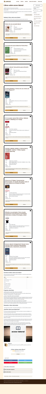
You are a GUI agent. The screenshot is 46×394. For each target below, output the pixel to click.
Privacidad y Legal (16, 382)
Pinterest (10, 362)
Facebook (10, 360)
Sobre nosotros (6, 382)
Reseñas (26, 1)
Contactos (20, 382)
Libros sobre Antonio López (37, 23)
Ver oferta (11, 37)
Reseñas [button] (24, 37)
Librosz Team (10, 343)
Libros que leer (38, 5)
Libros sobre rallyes (37, 14)
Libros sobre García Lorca (38, 16)
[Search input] (37, 10)
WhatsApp (25, 362)
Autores (17, 1)
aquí (23, 299)
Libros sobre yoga (36, 25)
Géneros (22, 1)
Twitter (25, 360)
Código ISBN (40, 1)
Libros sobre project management (9, 369)
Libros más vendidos (32, 1)
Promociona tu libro (10, 382)
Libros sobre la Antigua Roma (37, 19)
